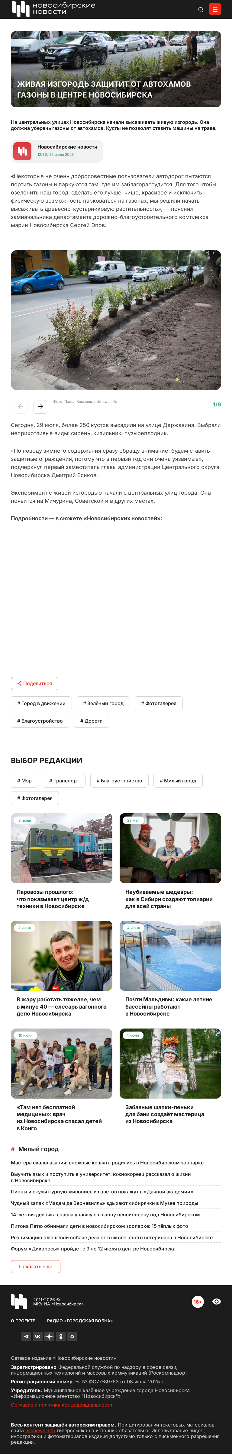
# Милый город (178, 781)
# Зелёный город (103, 703)
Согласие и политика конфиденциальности (61, 1405)
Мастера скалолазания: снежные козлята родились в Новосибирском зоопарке (107, 1163)
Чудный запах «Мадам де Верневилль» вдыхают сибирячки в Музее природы (104, 1203)
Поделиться (34, 683)
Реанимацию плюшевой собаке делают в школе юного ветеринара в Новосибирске (112, 1237)
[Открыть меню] (215, 9)
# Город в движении (41, 703)
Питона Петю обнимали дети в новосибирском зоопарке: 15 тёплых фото (99, 1226)
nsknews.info (40, 1430)
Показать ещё (35, 1266)
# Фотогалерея (158, 703)
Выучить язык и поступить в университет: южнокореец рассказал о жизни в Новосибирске (101, 1177)
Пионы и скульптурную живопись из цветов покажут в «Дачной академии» (102, 1192)
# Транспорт (64, 781)
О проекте (23, 1320)
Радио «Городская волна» (80, 1320)
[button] (40, 407)
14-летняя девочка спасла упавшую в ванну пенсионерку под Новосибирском (105, 1215)
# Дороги (91, 721)
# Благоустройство (40, 721)
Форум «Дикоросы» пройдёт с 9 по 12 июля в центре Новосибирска (93, 1249)
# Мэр (24, 781)
